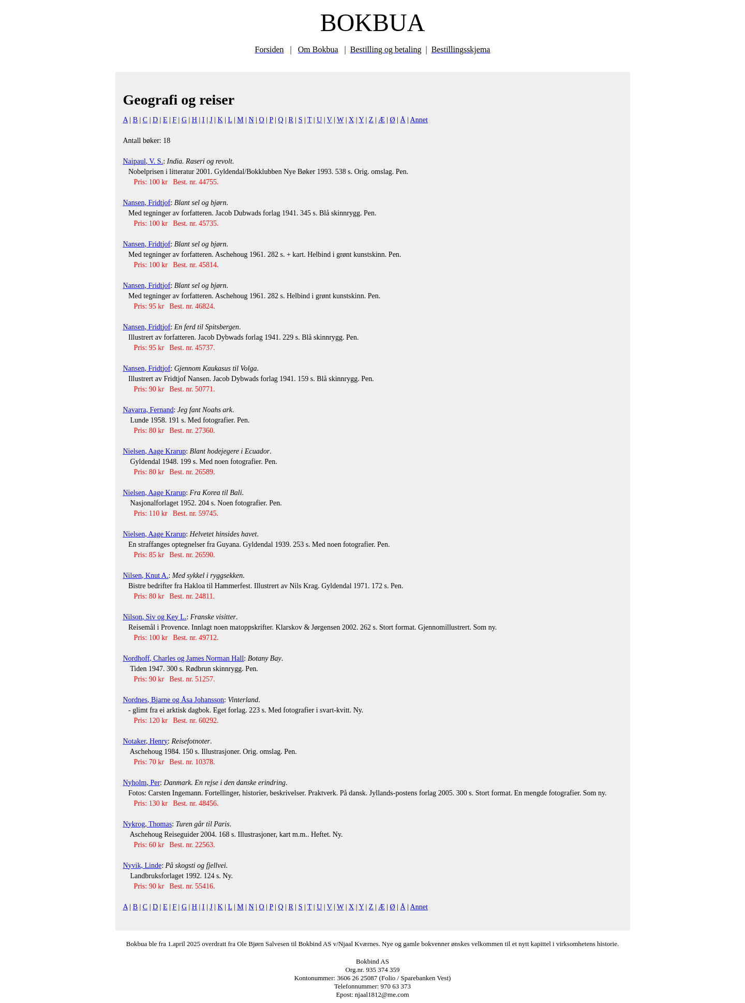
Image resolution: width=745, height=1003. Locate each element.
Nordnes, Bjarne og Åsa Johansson (174, 700)
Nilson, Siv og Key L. (155, 617)
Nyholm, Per (141, 783)
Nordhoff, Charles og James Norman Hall (183, 658)
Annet (419, 120)
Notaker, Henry (145, 741)
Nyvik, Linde (142, 865)
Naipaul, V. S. (143, 161)
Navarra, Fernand (148, 410)
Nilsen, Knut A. (146, 575)
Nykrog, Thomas (147, 824)
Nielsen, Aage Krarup (154, 451)
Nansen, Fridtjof (147, 203)
